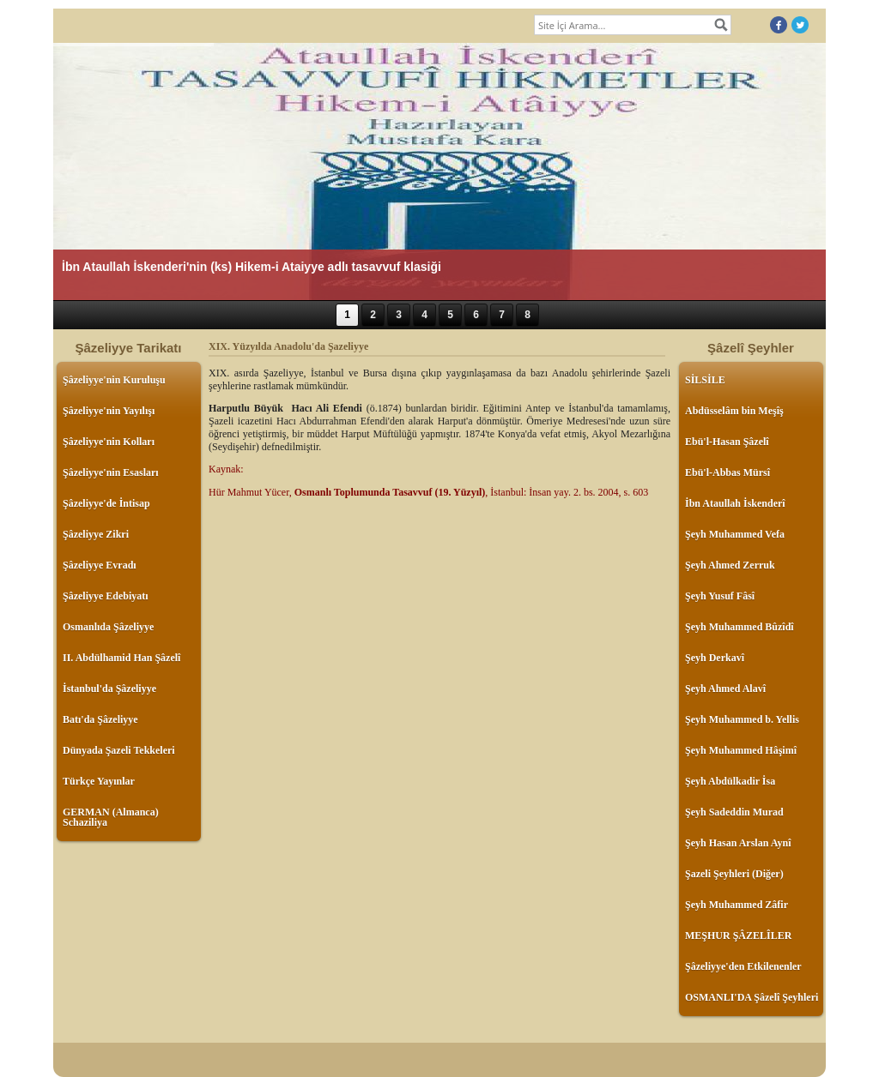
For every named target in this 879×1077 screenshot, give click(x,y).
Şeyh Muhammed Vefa (735, 534)
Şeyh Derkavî (714, 658)
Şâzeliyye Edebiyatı (106, 596)
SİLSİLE (705, 380)
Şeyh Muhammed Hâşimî (741, 750)
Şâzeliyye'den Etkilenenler (743, 966)
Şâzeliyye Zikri (96, 534)
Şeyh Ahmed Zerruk (730, 565)
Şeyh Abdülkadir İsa (730, 781)
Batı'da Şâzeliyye (100, 719)
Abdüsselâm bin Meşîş (734, 411)
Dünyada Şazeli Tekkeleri (119, 750)
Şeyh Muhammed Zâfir (736, 905)
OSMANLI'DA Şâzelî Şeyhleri (751, 997)
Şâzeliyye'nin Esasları (111, 472)
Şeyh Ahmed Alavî (725, 689)
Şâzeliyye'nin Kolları (109, 442)
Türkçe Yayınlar (99, 781)
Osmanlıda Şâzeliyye (108, 627)
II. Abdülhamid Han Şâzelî (121, 658)
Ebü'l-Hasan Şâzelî (727, 442)
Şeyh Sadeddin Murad (734, 812)
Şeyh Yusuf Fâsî (720, 596)
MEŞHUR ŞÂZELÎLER (738, 936)
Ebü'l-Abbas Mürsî (727, 472)
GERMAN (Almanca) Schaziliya (111, 817)
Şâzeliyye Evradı (99, 565)
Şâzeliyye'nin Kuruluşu (114, 380)
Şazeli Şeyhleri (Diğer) (734, 874)
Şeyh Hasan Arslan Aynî (738, 843)
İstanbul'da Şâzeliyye (109, 689)
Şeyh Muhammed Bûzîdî (739, 627)
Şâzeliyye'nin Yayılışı (109, 411)
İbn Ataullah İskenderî (735, 503)
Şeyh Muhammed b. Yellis (742, 719)
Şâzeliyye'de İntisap (106, 503)
